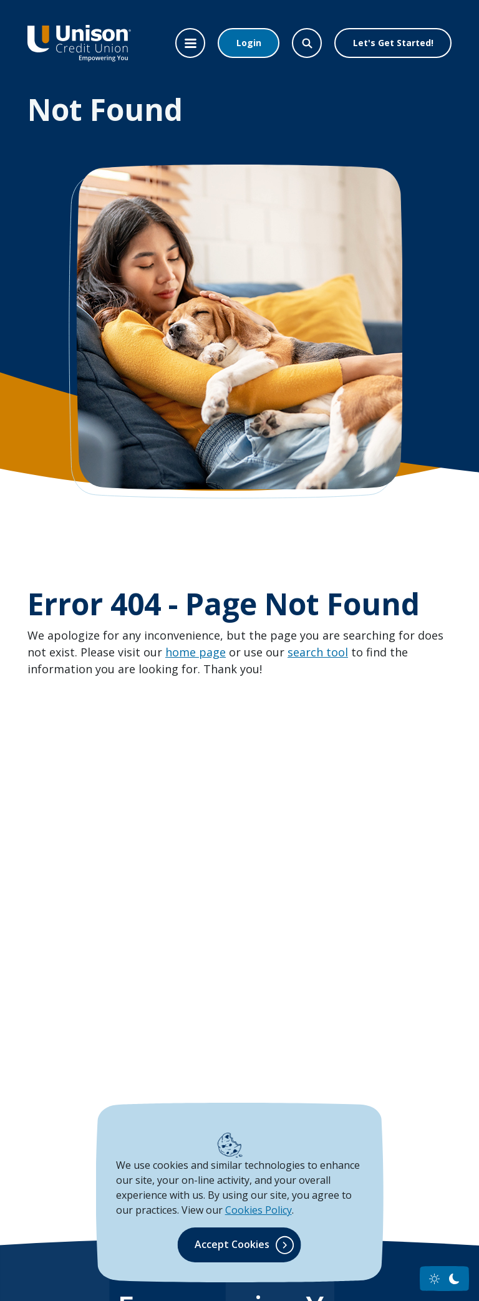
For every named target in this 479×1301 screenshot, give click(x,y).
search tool (318, 652)
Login (248, 43)
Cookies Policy (258, 1210)
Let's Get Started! (393, 43)
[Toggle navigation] (190, 43)
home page (195, 652)
